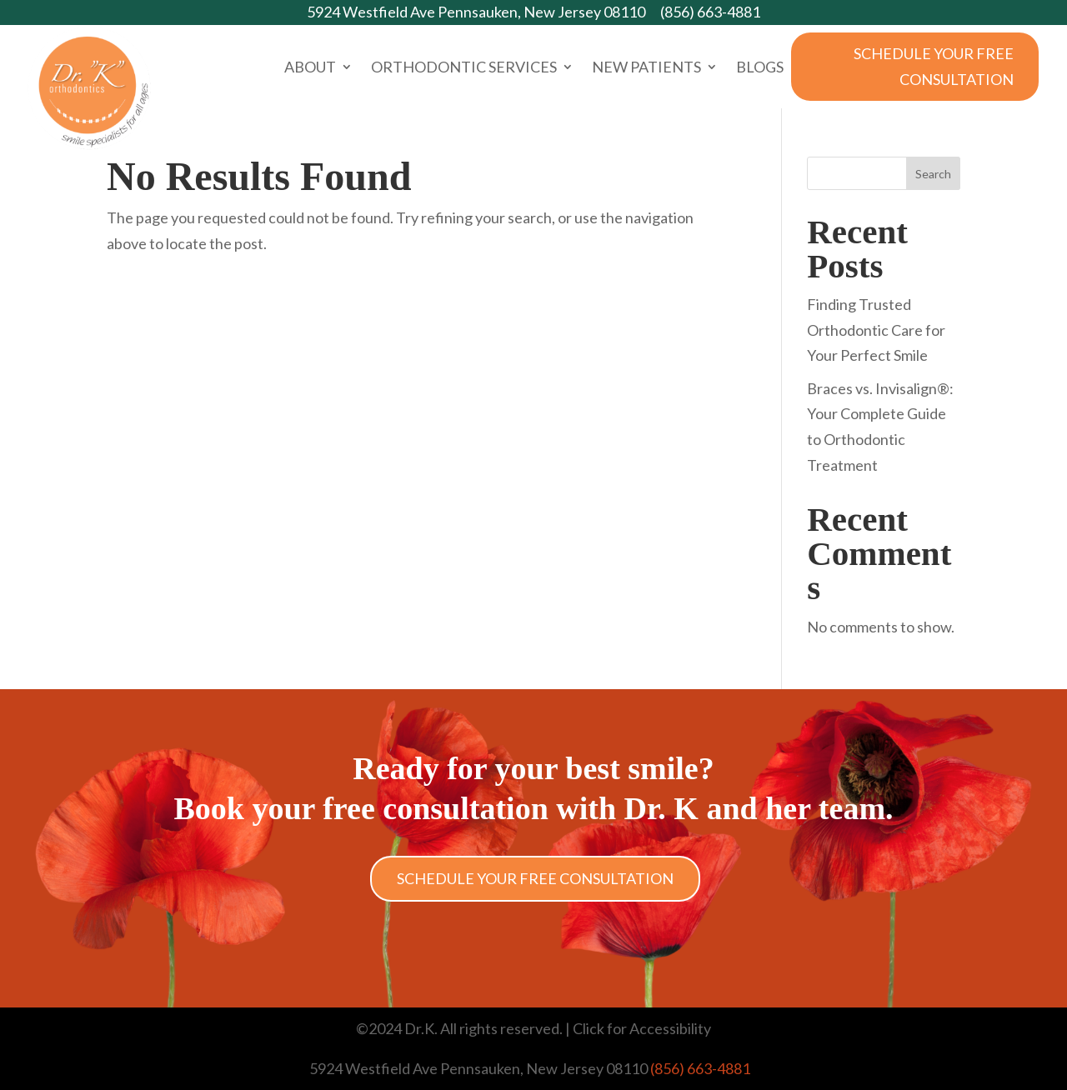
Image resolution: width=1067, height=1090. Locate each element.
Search (933, 174)
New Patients (646, 68)
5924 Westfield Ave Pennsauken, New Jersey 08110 (476, 11)
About (310, 68)
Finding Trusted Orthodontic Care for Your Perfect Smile (876, 329)
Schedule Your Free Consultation (934, 66)
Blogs (760, 68)
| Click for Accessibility (637, 1028)
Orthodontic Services (464, 68)
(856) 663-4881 (710, 11)
